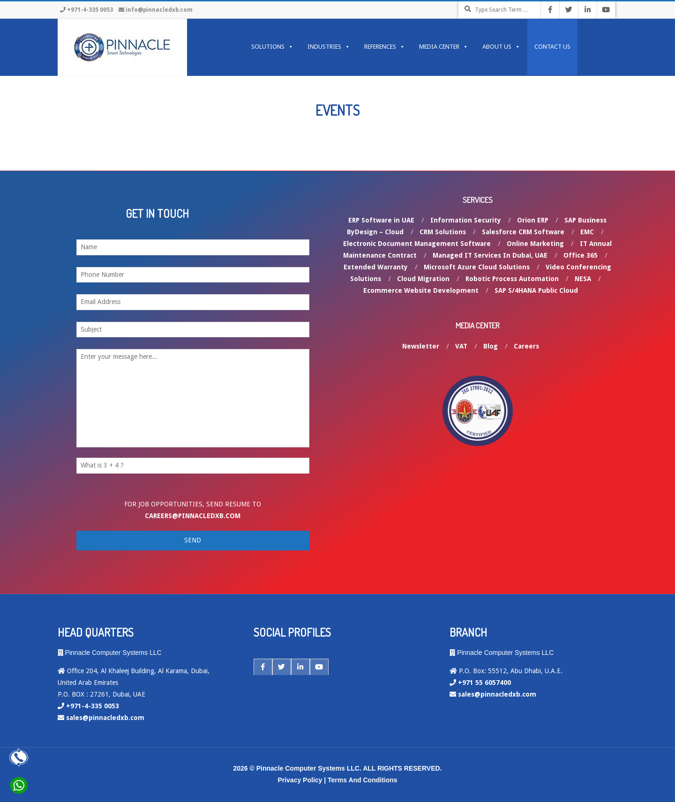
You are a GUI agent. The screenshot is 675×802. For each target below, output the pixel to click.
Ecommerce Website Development (421, 290)
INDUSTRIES (329, 46)
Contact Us (552, 46)
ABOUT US (501, 46)
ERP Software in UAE (381, 220)
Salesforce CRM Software (523, 232)
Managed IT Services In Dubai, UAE (490, 255)
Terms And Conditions (363, 780)
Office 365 (580, 255)
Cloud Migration (423, 278)
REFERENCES (384, 46)
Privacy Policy (300, 780)
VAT (461, 346)
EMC (587, 232)
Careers (526, 346)
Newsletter (420, 346)
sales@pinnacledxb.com (105, 717)
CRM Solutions (443, 232)
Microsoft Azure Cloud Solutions (477, 267)
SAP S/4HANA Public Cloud (536, 290)
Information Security (465, 220)
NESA (583, 278)
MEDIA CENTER (443, 46)
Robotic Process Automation (512, 278)
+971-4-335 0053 (90, 10)
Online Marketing (535, 243)
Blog (490, 346)
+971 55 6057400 (484, 682)
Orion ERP (532, 220)
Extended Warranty (376, 267)
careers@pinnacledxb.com (192, 516)
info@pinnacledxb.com (159, 10)
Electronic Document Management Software (417, 243)
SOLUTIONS (272, 46)
